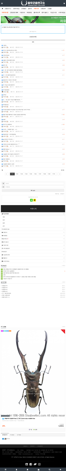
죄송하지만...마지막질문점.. (33, 134)
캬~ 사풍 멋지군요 (33, 293)
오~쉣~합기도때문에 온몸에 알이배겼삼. (33, 70)
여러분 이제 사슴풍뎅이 (33, 271)
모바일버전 (40, 446)
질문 (4, 220)
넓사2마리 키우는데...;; (33, 139)
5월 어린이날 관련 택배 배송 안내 (10, 273)
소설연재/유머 (6, 254)
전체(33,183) (33, 36)
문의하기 (32, 446)
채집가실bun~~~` (33, 149)
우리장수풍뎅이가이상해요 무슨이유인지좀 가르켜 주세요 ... (33, 110)
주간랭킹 (12, 435)
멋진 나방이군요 (33, 295)
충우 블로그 (45, 12)
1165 (30, 174)
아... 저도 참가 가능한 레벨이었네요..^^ (33, 100)
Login (33, 190)
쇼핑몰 (49, 8)
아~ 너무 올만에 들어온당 (33, 75)
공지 (4, 226)
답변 (4, 223)
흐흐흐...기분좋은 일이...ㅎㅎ (33, 129)
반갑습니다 (33, 286)
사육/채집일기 (6, 248)
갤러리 (30, 8)
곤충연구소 (8, 8)
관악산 (4, 94)
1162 (17, 174)
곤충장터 (43, 8)
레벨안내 (4, 258)
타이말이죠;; (5, 104)
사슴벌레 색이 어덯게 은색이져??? (33, 154)
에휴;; (33, 119)
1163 (21, 174)
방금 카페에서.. (33, 159)
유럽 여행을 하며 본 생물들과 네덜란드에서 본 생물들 (15, 269)
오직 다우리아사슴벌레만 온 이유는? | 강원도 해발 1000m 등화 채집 (18, 277)
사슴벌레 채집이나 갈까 (33, 164)
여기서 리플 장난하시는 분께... (33, 50)
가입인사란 (53, 12)
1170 (53, 174)
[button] (2, 170)
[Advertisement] (33, 312)
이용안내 (22, 12)
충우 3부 (33, 65)
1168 (44, 174)
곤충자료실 (16, 8)
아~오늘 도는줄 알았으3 (33, 85)
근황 (3, 275)
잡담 (4, 217)
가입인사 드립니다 (6, 279)
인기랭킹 (19, 435)
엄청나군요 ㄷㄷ (33, 297)
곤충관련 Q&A (14, 12)
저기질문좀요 (5, 90)
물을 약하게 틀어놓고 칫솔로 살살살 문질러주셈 (33, 115)
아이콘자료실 (5, 261)
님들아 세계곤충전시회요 (33, 60)
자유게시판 (5, 12)
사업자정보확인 (37, 452)
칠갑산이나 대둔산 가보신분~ (9, 80)
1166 (35, 174)
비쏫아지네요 (33, 55)
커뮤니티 (36, 8)
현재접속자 (4, 435)
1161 (12, 174)
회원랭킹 (29, 12)
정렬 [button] (62, 170)
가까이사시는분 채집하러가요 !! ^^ (33, 144)
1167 (40, 174)
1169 (49, 174)
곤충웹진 (23, 8)
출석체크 (37, 12)
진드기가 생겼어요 (33, 124)
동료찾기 (4, 251)
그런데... (4, 45)
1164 (26, 174)
